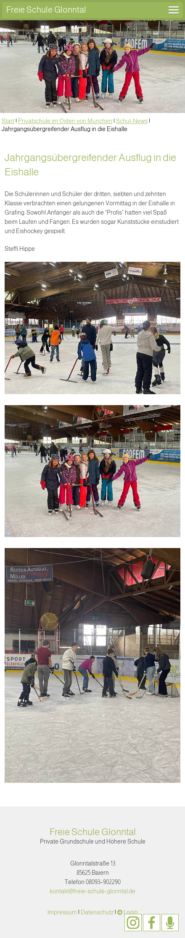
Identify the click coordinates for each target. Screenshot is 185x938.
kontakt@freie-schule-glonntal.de (92, 891)
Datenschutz (97, 912)
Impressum (62, 912)
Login (131, 912)
